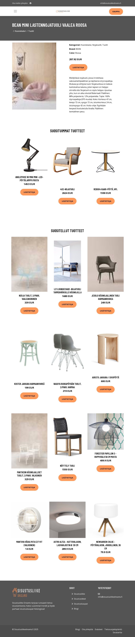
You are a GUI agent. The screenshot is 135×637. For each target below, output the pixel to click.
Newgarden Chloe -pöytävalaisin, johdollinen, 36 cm (106, 545)
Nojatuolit (96, 45)
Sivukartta (117, 632)
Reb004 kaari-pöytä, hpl (105, 189)
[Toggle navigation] (15, 11)
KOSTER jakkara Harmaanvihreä (29, 383)
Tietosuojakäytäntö (113, 629)
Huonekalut (20, 31)
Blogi (76, 608)
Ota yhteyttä (87, 629)
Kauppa (116, 11)
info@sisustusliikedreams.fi (110, 3)
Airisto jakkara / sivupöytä (105, 377)
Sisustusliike (79, 594)
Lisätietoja (78, 67)
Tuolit (31, 31)
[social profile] (30, 3)
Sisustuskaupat (81, 603)
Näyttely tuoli (67, 465)
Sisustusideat (80, 598)
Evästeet (98, 629)
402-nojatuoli (67, 189)
